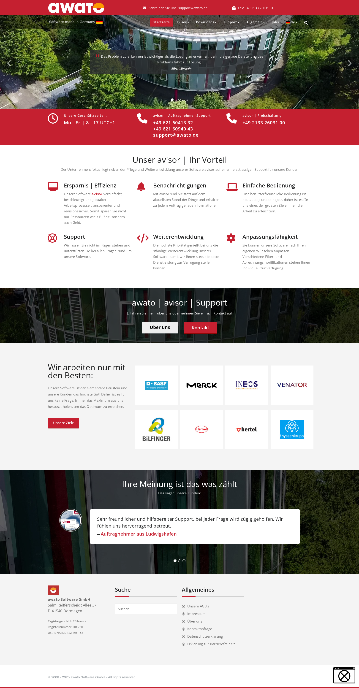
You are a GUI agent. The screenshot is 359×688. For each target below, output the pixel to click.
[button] (344, 675)
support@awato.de (192, 8)
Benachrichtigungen (179, 185)
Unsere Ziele (63, 422)
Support (231, 22)
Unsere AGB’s (198, 606)
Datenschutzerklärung (205, 636)
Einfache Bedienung (268, 185)
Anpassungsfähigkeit (270, 236)
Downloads (206, 22)
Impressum (196, 613)
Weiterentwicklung (178, 236)
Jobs (275, 22)
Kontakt (200, 328)
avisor (183, 22)
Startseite (161, 22)
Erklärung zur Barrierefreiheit (211, 644)
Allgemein (255, 22)
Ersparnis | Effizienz (90, 185)
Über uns (160, 327)
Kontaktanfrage (199, 628)
